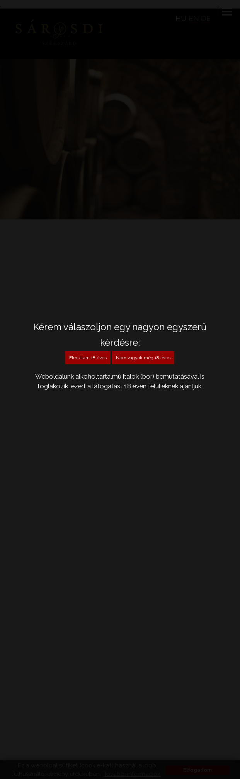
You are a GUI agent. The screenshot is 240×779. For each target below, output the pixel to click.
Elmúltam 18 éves (88, 357)
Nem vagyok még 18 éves (143, 357)
